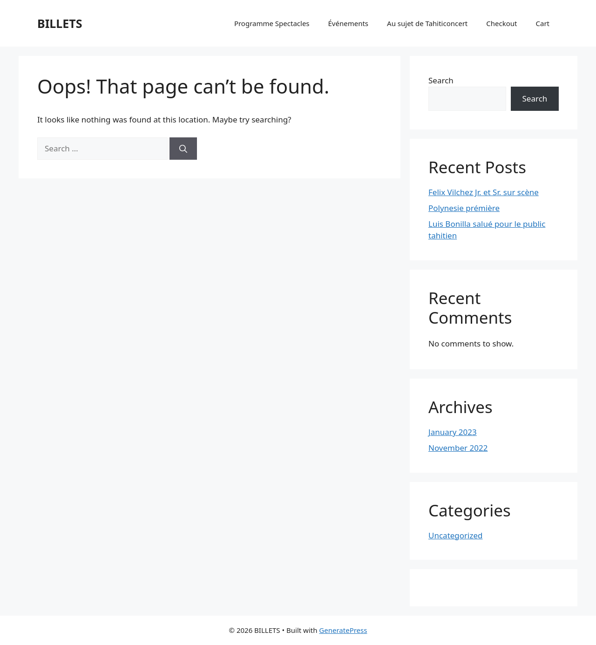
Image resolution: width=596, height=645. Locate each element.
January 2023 (452, 432)
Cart (542, 23)
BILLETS (59, 23)
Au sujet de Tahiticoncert (427, 23)
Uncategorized (455, 535)
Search (441, 80)
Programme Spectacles (272, 23)
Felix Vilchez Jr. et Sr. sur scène (483, 192)
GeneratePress (343, 630)
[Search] (183, 148)
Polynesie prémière (464, 208)
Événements (348, 23)
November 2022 (458, 447)
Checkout (501, 23)
